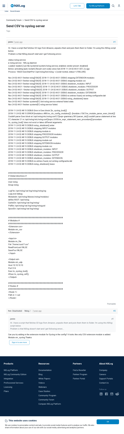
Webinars (42, 387)
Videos (41, 383)
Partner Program (80, 374)
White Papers (44, 378)
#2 (114, 311)
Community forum (14, 20)
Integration (8, 378)
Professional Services (13, 383)
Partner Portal (79, 378)
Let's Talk (77, 6)
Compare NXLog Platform (49, 404)
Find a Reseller (79, 370)
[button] (6, 5)
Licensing (8, 387)
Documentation (45, 370)
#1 (114, 42)
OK (108, 422)
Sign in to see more (19, 342)
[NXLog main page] (17, 6)
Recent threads (15, 11)
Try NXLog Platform (96, 6)
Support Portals (106, 378)
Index (6, 11)
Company (103, 370)
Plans (6, 391)
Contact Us (104, 383)
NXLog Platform (11, 370)
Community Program (47, 395)
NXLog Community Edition (15, 374)
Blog (40, 374)
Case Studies (44, 391)
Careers (102, 374)
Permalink (111, 304)
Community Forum (46, 400)
